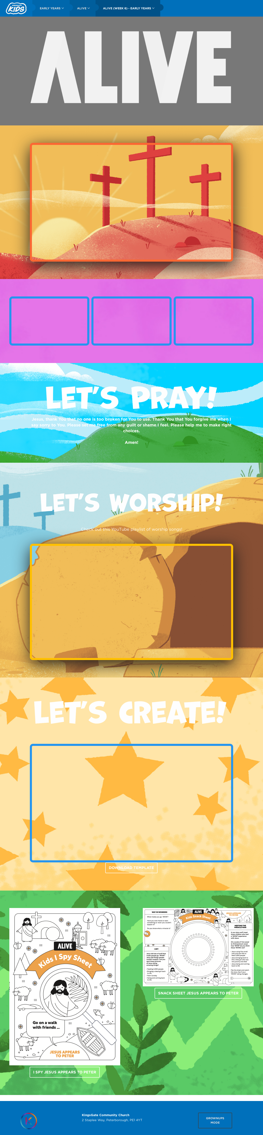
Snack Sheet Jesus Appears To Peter (198, 993)
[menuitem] (16, 8)
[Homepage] (28, 1121)
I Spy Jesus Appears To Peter (64, 1072)
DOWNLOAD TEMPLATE (131, 868)
